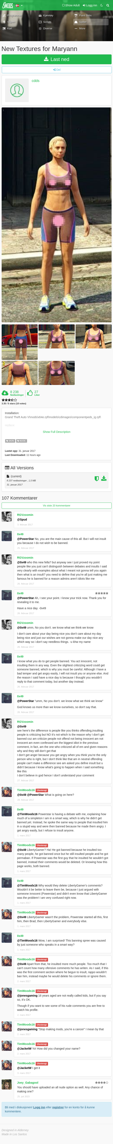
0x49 (20, 534)
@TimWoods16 (27, 814)
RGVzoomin (25, 514)
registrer (58, 1107)
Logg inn (39, 1107)
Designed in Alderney (15, 1130)
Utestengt (42, 790)
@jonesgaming (27, 995)
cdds (35, 81)
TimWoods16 (26, 790)
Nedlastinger (17, 395)
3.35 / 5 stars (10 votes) (14, 403)
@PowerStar (25, 538)
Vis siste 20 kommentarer (56, 505)
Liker (37, 395)
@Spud (22, 519)
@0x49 (21, 562)
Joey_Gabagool (27, 1082)
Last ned (56, 59)
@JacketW (24, 1048)
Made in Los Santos (14, 1134)
